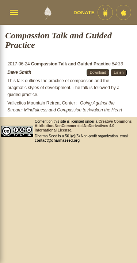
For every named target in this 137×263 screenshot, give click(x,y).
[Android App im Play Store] (105, 12)
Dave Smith (19, 72)
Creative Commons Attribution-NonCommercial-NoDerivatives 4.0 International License (83, 125)
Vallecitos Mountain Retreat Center (41, 103)
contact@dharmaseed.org (57, 140)
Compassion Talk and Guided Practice (71, 63)
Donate (84, 12)
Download (98, 72)
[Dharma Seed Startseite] (47, 12)
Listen (119, 72)
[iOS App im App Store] (123, 12)
